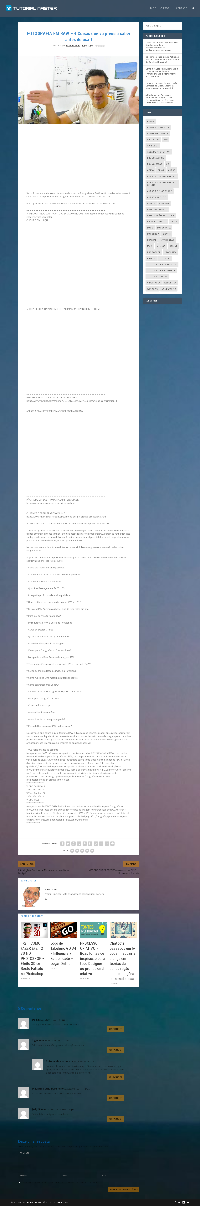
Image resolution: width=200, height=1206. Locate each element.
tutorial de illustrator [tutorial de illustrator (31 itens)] (162, 264)
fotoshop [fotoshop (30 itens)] (153, 234)
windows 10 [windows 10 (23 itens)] (169, 289)
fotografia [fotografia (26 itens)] (164, 228)
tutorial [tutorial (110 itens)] (164, 258)
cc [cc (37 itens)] (167, 164)
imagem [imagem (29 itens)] (151, 240)
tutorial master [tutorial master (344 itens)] (157, 277)
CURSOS (164, 8)
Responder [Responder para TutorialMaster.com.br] (115, 1077)
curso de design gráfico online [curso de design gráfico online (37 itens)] (161, 184)
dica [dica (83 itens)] (171, 216)
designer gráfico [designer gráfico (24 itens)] (157, 209)
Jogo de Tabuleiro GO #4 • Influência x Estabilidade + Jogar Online (63, 954)
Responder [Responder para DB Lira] (115, 1029)
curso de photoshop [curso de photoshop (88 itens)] (159, 191)
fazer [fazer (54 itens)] (174, 222)
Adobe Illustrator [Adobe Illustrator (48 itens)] (158, 127)
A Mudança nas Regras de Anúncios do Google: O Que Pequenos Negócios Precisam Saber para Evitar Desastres (160, 99)
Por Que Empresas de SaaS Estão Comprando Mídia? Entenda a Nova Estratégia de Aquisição (161, 86)
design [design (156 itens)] (151, 203)
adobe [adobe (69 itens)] (150, 121)
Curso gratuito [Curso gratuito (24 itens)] (156, 197)
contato (181, 8)
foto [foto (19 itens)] (150, 228)
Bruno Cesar (73, 46)
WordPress (62, 1203)
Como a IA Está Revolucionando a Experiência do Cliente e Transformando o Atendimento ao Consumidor (162, 73)
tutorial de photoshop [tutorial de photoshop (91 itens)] (161, 271)
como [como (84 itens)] (150, 170)
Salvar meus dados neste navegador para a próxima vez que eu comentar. (59, 1182)
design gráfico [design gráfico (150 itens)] (156, 216)
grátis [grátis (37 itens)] (167, 234)
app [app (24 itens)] (166, 140)
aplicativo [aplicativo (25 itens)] (153, 140)
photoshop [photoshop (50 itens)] (154, 252)
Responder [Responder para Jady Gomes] (115, 1119)
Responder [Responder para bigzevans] (115, 1050)
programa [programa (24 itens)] (171, 252)
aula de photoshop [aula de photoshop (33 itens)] (158, 152)
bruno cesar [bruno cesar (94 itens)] (154, 164)
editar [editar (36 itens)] (151, 222)
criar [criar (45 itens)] (161, 170)
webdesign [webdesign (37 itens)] (170, 283)
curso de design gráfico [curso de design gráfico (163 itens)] (161, 176)
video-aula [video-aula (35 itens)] (153, 283)
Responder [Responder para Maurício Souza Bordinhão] (115, 1098)
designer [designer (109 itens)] (164, 203)
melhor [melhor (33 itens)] (160, 246)
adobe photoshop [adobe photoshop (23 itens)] (157, 134)
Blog (153, 8)
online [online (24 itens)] (173, 246)
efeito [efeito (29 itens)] (163, 222)
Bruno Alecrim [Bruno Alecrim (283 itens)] (156, 158)
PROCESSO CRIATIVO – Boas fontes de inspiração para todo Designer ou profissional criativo (92, 959)
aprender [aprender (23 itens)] (152, 146)
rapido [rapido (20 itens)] (151, 258)
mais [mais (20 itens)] (149, 246)
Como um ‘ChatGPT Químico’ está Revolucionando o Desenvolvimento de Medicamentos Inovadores (162, 47)
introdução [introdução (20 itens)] (167, 240)
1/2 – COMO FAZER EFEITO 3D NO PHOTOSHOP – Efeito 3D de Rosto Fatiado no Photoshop (33, 959)
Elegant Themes (33, 1203)
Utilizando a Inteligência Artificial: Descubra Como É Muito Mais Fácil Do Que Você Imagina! (162, 60)
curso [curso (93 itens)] (171, 170)
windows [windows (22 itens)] (152, 289)
